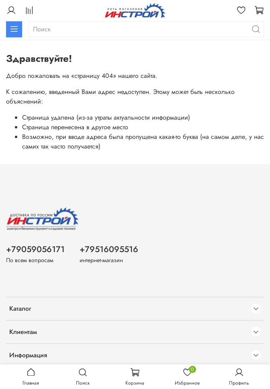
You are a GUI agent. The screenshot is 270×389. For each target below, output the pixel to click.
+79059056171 (35, 249)
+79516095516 (109, 249)
